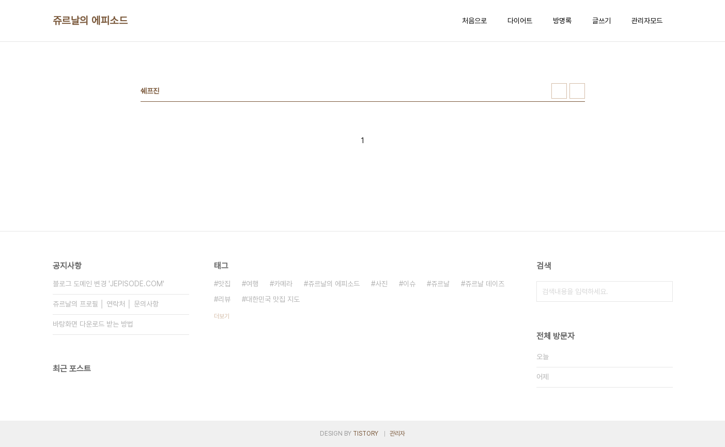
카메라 (283, 284)
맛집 (224, 284)
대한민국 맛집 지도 (273, 299)
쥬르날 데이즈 (484, 284)
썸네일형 (559, 91)
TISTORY (365, 433)
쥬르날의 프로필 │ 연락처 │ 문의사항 (106, 304)
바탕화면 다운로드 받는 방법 (93, 324)
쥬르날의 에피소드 (90, 20)
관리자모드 (646, 21)
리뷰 (224, 299)
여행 (252, 284)
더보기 (221, 316)
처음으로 (474, 21)
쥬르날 (440, 284)
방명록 (562, 21)
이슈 (409, 284)
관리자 (397, 433)
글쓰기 (601, 21)
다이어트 (519, 21)
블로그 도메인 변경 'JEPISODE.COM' (108, 284)
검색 (662, 291)
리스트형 (577, 91)
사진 (381, 284)
